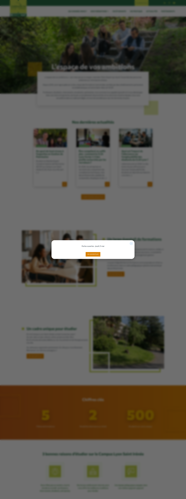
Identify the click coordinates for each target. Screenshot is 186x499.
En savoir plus (93, 254)
